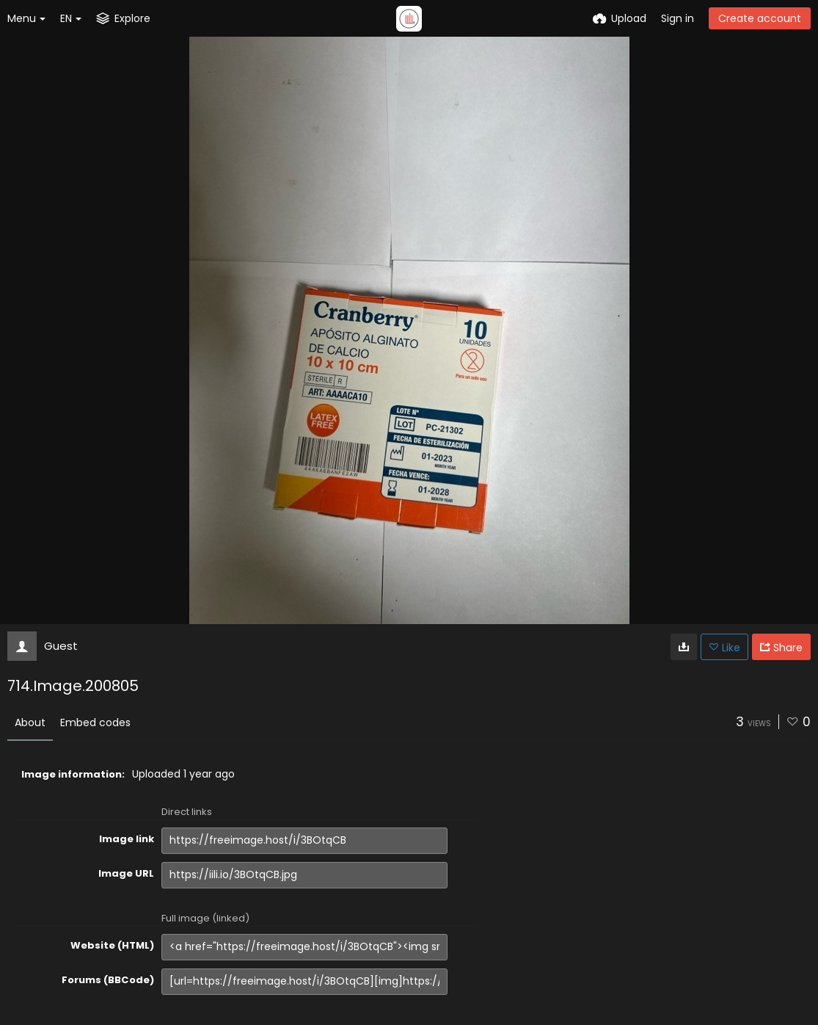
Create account (759, 18)
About (30, 722)
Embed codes (95, 722)
